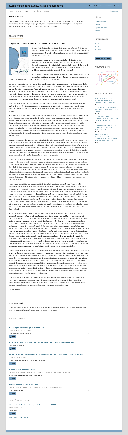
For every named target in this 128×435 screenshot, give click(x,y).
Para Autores (99, 47)
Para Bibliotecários (101, 50)
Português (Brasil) (101, 22)
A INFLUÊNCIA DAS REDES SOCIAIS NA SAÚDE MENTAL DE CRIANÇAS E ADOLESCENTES (41, 343)
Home (11, 11)
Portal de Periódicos (96, 6)
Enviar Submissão (103, 59)
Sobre (46, 11)
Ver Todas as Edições (17, 417)
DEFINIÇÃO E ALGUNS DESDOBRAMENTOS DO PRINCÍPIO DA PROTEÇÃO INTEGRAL (106, 118)
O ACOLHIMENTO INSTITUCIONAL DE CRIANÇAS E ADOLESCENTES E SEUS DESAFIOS (106, 127)
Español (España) (101, 28)
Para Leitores (99, 44)
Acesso (116, 6)
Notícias (37, 11)
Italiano (97, 31)
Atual (18, 11)
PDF (13, 337)
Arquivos (27, 11)
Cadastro (109, 6)
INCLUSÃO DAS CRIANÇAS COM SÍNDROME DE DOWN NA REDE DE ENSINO (107, 109)
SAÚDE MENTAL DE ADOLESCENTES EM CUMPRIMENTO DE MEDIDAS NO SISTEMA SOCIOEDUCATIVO (106, 137)
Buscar (114, 11)
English (97, 25)
